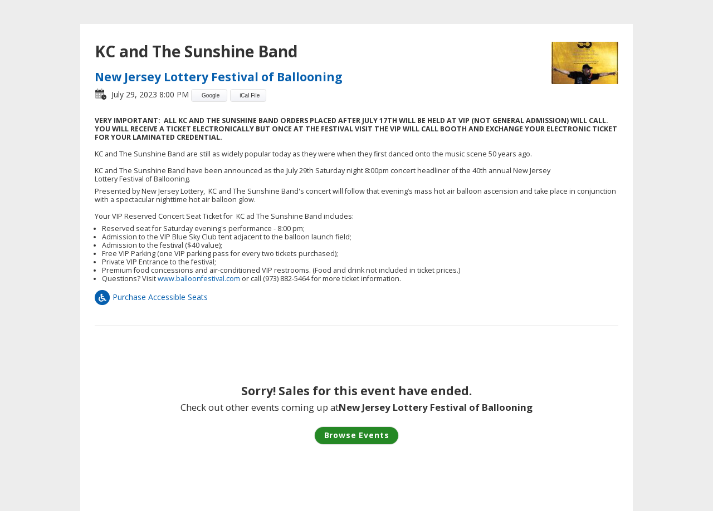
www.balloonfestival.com (199, 278)
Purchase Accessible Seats (151, 297)
